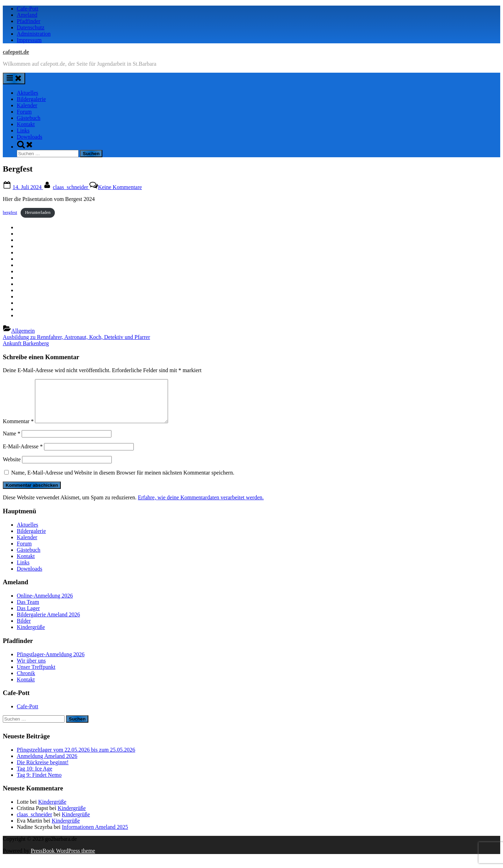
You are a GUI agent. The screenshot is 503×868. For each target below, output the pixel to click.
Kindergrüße (31, 635)
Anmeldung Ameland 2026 (47, 764)
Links (23, 130)
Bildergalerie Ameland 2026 (48, 623)
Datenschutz (30, 27)
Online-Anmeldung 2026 (45, 604)
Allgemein (23, 331)
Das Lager (28, 617)
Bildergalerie (31, 99)
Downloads (29, 137)
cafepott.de (16, 52)
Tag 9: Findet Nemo (39, 783)
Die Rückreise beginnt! (42, 771)
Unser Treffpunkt (36, 675)
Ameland (27, 15)
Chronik (26, 682)
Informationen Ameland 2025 (95, 835)
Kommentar (18, 430)
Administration (34, 34)
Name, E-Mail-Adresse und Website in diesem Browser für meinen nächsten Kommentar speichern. (122, 481)
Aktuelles (27, 93)
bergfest (10, 212)
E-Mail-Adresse (23, 455)
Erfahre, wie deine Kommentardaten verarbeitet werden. (201, 506)
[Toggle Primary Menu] (14, 78)
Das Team (28, 610)
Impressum (29, 40)
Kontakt (26, 124)
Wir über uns (31, 669)
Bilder (24, 629)
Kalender (27, 105)
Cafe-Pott (27, 9)
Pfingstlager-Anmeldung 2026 (51, 663)
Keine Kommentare (120, 187)
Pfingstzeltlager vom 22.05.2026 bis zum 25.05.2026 (76, 758)
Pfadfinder (29, 21)
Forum (24, 112)
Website (12, 468)
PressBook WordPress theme (63, 859)
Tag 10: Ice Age (34, 777)
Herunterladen (37, 212)
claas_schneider (71, 187)
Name (11, 442)
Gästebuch (29, 118)
